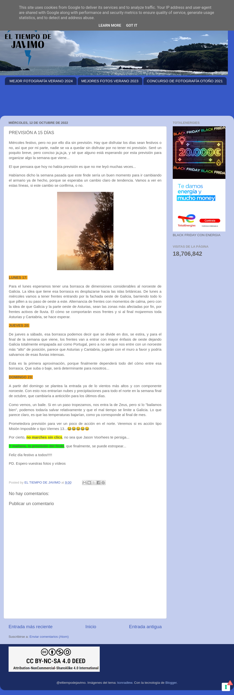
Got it (131, 25)
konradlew (124, 682)
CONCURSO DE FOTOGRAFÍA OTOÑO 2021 (185, 81)
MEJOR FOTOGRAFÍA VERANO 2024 (41, 81)
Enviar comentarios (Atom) (49, 636)
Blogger (171, 682)
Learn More (110, 25)
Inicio (91, 626)
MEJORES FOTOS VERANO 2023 (109, 81)
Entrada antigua (145, 626)
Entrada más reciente (31, 626)
